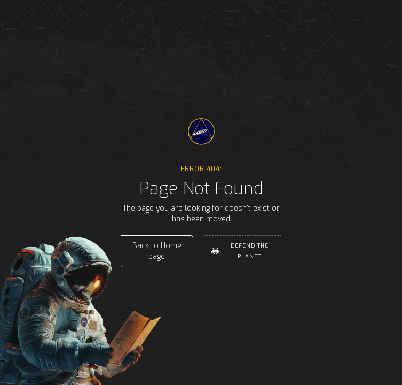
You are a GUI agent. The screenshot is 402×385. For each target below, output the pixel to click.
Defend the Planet (250, 251)
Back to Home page (157, 251)
